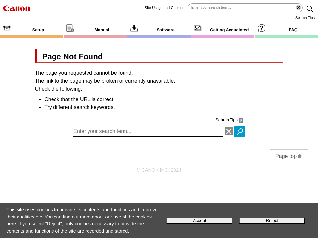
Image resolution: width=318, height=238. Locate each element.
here (11, 223)
